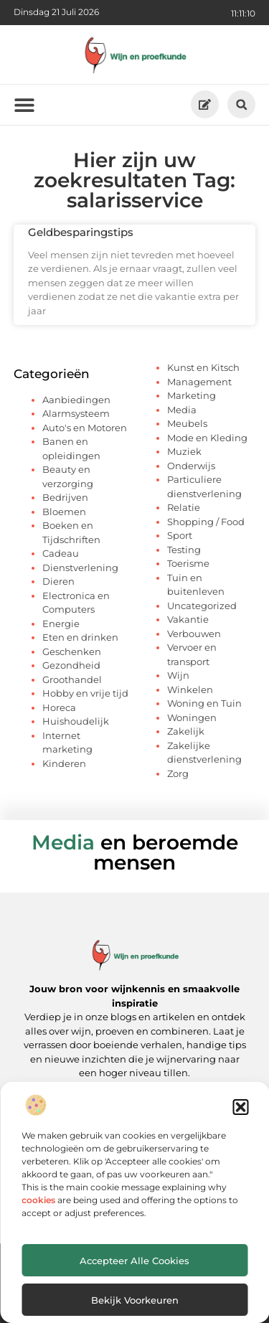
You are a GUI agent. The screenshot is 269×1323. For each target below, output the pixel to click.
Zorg (178, 773)
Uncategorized (202, 605)
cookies (38, 1200)
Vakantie (188, 619)
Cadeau (60, 553)
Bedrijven (65, 497)
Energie (61, 623)
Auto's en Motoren (84, 427)
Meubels (187, 423)
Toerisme (188, 563)
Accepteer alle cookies (134, 1260)
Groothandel (72, 679)
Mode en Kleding (207, 437)
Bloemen (64, 511)
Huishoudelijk (75, 721)
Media (182, 409)
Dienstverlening (80, 567)
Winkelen (190, 689)
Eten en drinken (80, 637)
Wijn (178, 675)
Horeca (59, 707)
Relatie (183, 507)
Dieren (58, 581)
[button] (240, 1107)
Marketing (191, 395)
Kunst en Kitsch (203, 367)
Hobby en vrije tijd (85, 693)
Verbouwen (194, 633)
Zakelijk (185, 731)
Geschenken (71, 651)
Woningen (192, 717)
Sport (179, 535)
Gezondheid (71, 665)
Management (199, 381)
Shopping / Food (206, 521)
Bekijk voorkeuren (135, 1300)
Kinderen (64, 763)
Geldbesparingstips (80, 232)
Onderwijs (191, 465)
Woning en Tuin (204, 703)
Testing (184, 549)
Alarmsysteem (76, 413)
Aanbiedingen (76, 399)
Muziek (184, 451)
